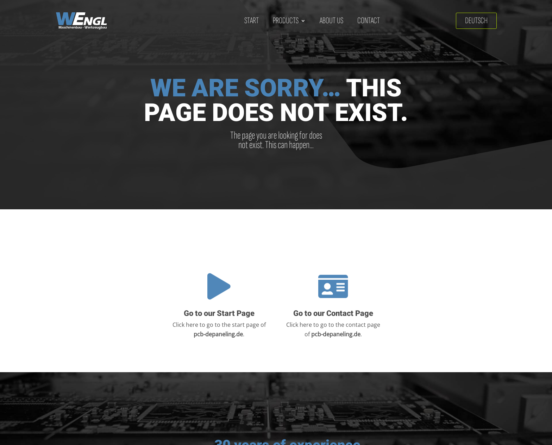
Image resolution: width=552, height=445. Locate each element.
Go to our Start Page (219, 314)
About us (331, 20)
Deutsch (476, 20)
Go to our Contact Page (333, 314)
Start (251, 20)
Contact (368, 20)
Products (286, 20)
